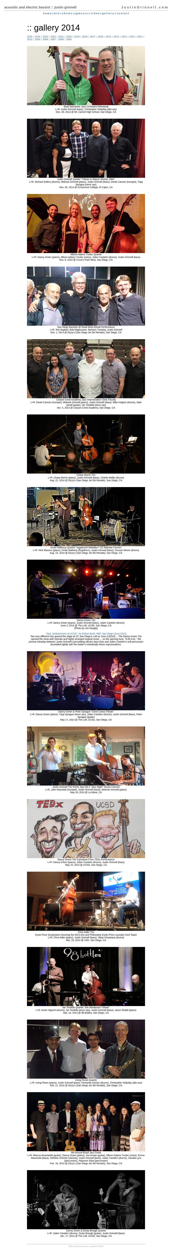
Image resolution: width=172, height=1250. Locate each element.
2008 (45, 39)
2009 (37, 39)
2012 (132, 36)
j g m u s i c (81, 13)
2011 (139, 36)
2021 (61, 36)
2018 (84, 36)
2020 (69, 36)
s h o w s (67, 13)
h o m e (47, 13)
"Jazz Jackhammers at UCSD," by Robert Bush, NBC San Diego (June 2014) (86, 633)
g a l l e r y (108, 13)
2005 (69, 39)
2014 (116, 36)
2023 (45, 36)
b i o (56, 13)
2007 (53, 39)
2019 (76, 36)
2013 (124, 36)
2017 (92, 36)
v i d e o (95, 13)
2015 (108, 36)
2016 (100, 36)
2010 (29, 39)
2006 (61, 39)
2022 (53, 36)
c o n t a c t (123, 13)
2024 (37, 36)
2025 (29, 36)
